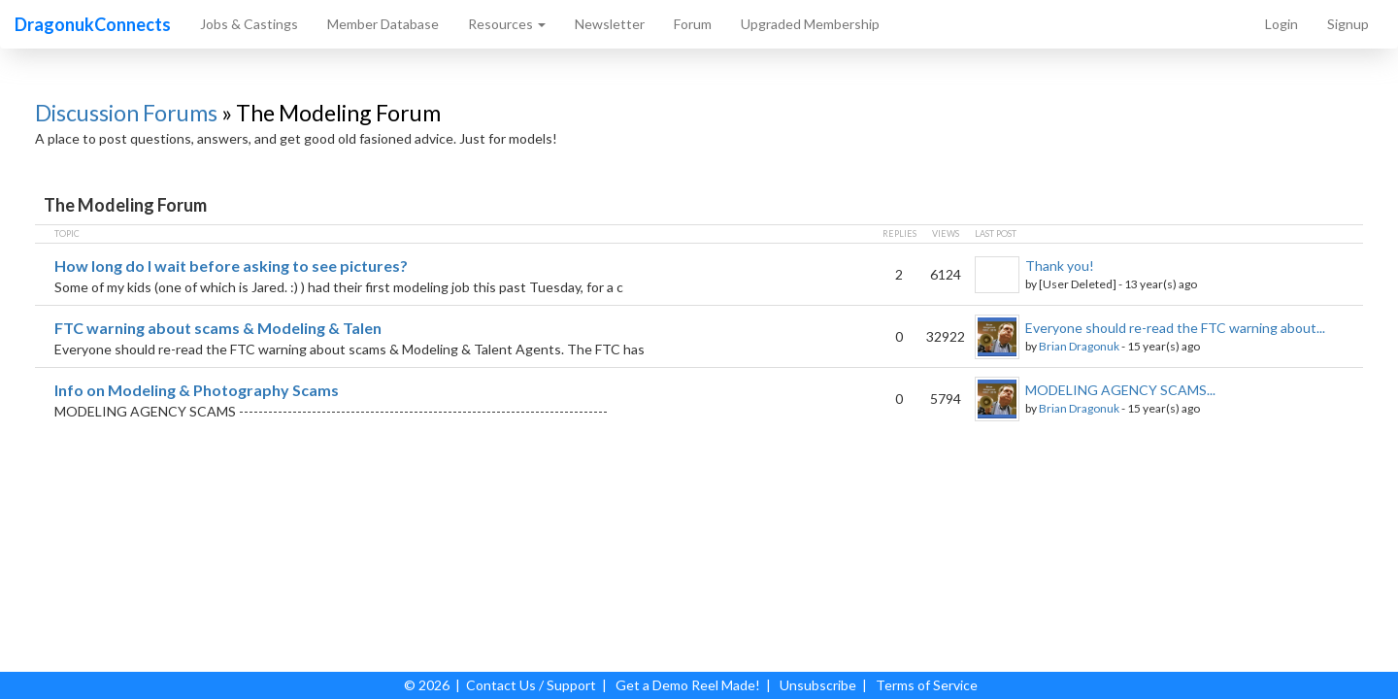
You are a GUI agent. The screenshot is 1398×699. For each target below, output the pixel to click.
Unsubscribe (818, 685)
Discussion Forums (126, 112)
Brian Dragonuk (1079, 346)
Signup (1348, 24)
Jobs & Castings (249, 24)
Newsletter (610, 24)
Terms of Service (927, 685)
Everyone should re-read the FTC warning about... (1175, 327)
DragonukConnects (93, 24)
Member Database (383, 24)
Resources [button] (507, 24)
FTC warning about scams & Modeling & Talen (218, 327)
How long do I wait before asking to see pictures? (231, 265)
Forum (693, 24)
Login (1281, 24)
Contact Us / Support (531, 685)
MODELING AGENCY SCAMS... (1120, 390)
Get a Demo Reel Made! (688, 685)
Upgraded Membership (810, 24)
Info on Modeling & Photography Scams (196, 390)
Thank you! (1059, 265)
